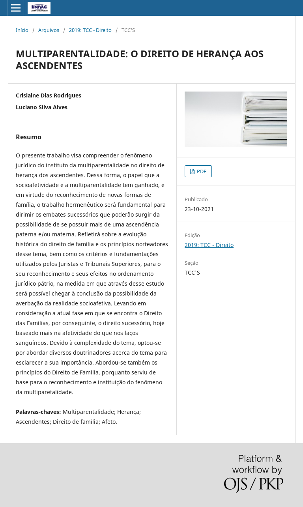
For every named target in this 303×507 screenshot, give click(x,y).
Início (22, 30)
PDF (201, 171)
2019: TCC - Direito (90, 30)
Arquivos (48, 30)
